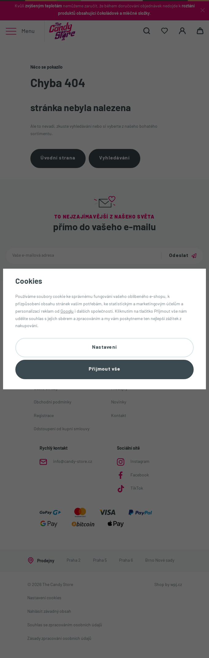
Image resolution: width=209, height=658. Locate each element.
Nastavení (104, 347)
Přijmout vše (104, 369)
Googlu (67, 311)
